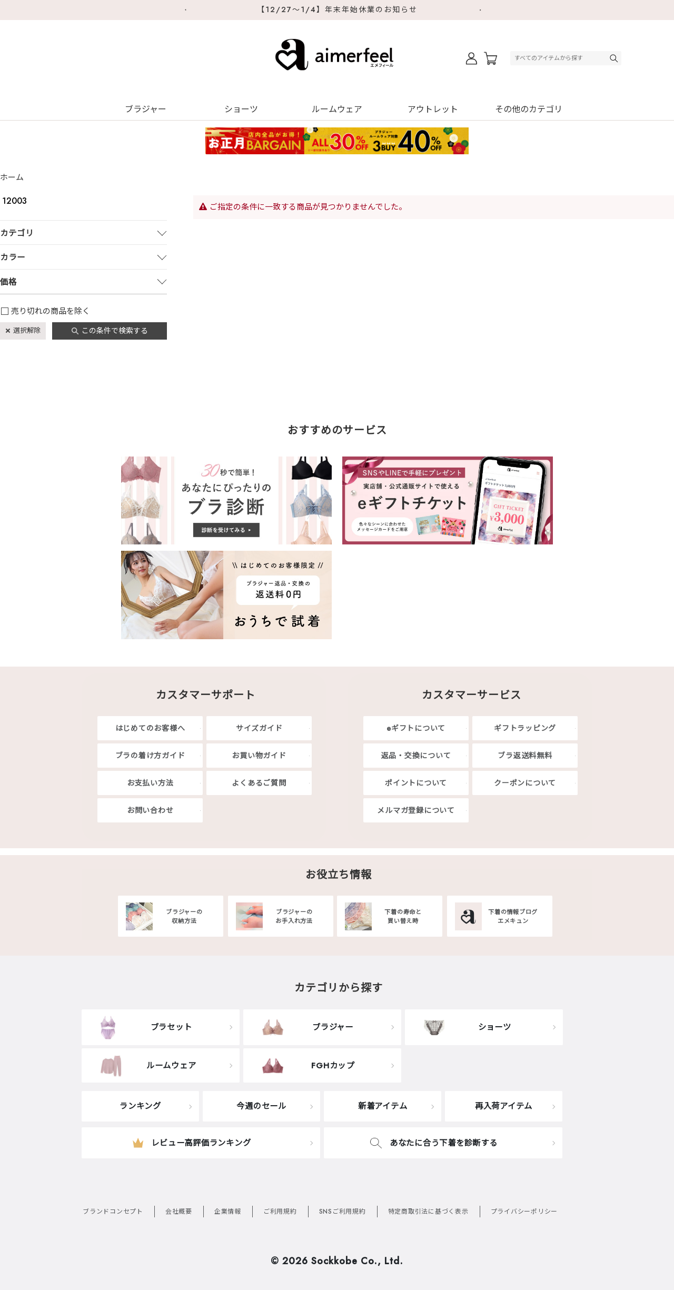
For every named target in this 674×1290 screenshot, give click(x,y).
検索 (615, 58)
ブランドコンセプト (113, 1211)
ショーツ (241, 109)
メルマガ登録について (416, 810)
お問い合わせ (150, 810)
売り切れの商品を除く (50, 311)
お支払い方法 (150, 783)
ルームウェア (337, 109)
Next (484, 10)
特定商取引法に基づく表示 (428, 1211)
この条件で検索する (115, 330)
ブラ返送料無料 (525, 755)
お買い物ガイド (259, 755)
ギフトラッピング (525, 728)
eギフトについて (415, 728)
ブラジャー (145, 109)
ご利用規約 (280, 1211)
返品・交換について (416, 755)
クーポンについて (525, 783)
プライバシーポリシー (524, 1211)
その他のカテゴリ (528, 109)
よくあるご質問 (259, 783)
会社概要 (178, 1211)
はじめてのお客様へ (150, 728)
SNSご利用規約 (342, 1211)
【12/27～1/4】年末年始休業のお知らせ (337, 9)
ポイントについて (416, 783)
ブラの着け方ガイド (150, 755)
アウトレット (433, 109)
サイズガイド (259, 728)
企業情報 (227, 1211)
